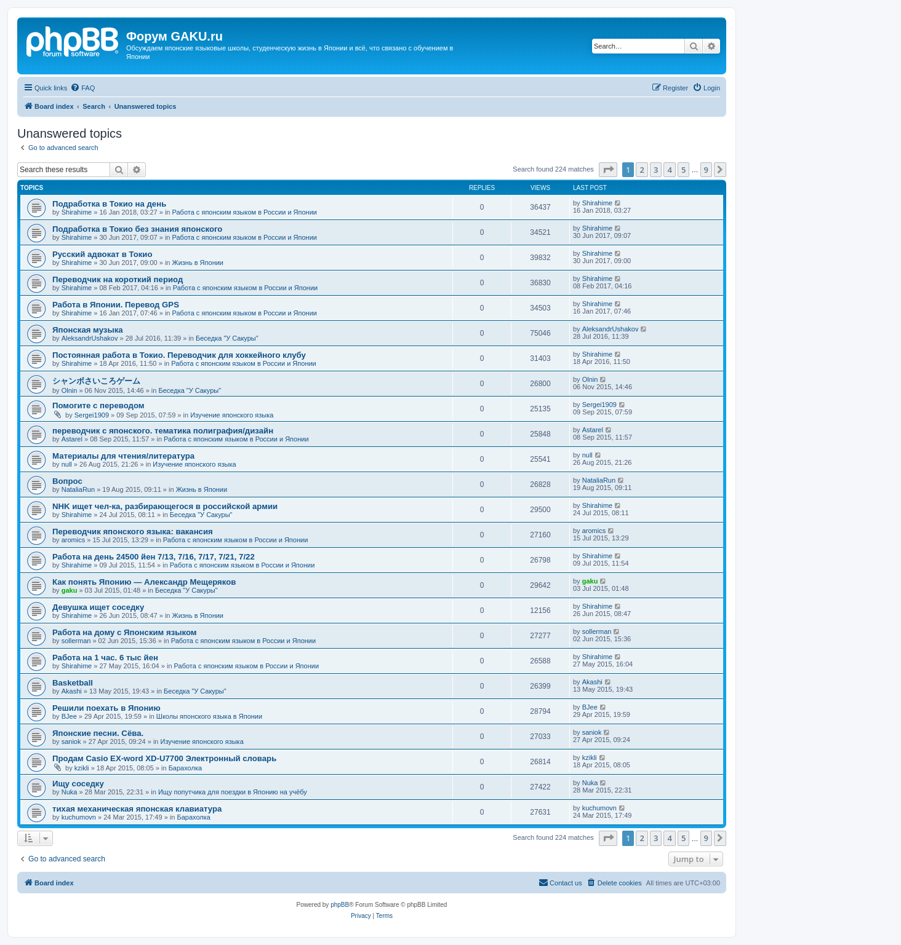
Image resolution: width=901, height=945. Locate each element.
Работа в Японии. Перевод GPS (115, 304)
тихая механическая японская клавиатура (137, 808)
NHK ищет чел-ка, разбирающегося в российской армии (165, 506)
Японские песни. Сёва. (97, 733)
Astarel (72, 439)
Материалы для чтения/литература (123, 456)
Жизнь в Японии (198, 262)
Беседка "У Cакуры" (227, 338)
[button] (608, 169)
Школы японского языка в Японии (209, 716)
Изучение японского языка (231, 415)
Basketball (72, 682)
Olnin (70, 390)
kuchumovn (79, 817)
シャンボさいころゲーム (96, 381)
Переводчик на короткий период (117, 279)
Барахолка (185, 768)
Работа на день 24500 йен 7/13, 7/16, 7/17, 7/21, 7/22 (153, 556)
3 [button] (656, 169)
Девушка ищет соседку (98, 607)
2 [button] (641, 169)
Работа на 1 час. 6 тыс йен (105, 657)
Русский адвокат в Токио (102, 254)
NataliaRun (78, 489)
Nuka (70, 792)
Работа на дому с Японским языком (124, 632)
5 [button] (683, 169)
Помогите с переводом (98, 405)
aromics (74, 540)
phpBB (339, 904)
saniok (71, 741)
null (67, 464)
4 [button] (669, 169)
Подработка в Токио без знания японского (137, 229)
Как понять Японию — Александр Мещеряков (144, 582)
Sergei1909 (91, 415)
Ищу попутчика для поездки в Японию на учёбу (232, 792)
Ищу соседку (78, 783)
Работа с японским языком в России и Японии (244, 212)
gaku (70, 590)
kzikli (81, 768)
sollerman (76, 640)
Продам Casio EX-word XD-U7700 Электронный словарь (164, 758)
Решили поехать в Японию (106, 708)
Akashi (72, 691)
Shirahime (77, 212)
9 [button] (706, 169)
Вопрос (67, 481)
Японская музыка (87, 329)
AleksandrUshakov (90, 338)
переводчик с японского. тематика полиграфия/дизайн (162, 430)
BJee (69, 716)
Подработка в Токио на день (109, 203)
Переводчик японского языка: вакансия (132, 531)
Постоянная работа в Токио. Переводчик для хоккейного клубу (179, 355)
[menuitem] (82, 88)
